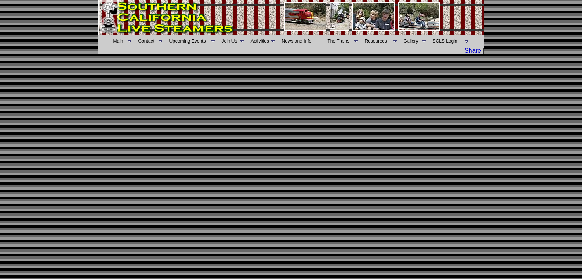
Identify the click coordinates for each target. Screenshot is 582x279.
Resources (376, 41)
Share (473, 50)
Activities (260, 41)
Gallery (411, 41)
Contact (146, 41)
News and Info (297, 41)
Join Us (229, 41)
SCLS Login (445, 41)
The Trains (339, 41)
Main (118, 41)
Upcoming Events (187, 41)
